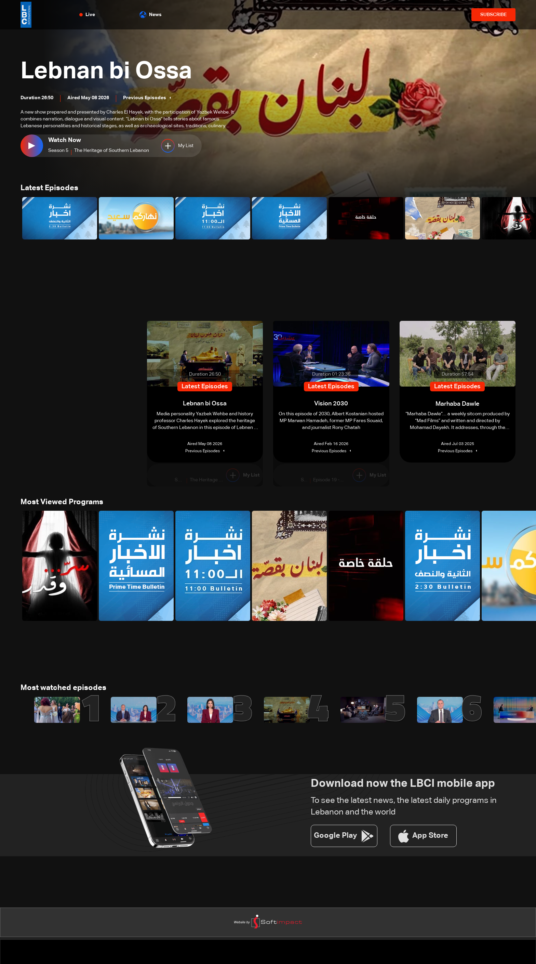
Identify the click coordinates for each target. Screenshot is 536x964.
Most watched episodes (63, 688)
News (150, 14)
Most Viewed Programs (62, 502)
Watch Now (64, 140)
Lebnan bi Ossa (108, 72)
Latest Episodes (49, 188)
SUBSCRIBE (493, 14)
